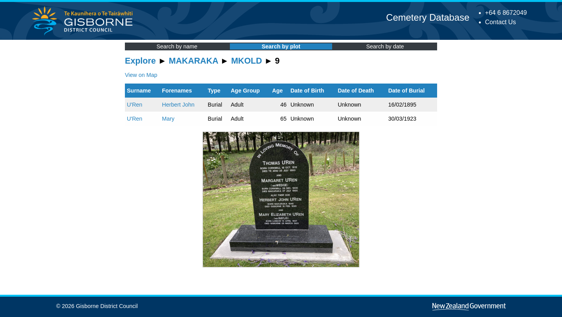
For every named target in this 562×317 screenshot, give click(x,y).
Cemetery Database (427, 17)
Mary (168, 119)
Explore (140, 61)
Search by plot (280, 46)
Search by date (385, 46)
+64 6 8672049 (506, 12)
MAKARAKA (193, 61)
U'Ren (134, 105)
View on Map (141, 75)
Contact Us (500, 22)
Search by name (177, 46)
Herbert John (178, 105)
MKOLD (246, 61)
